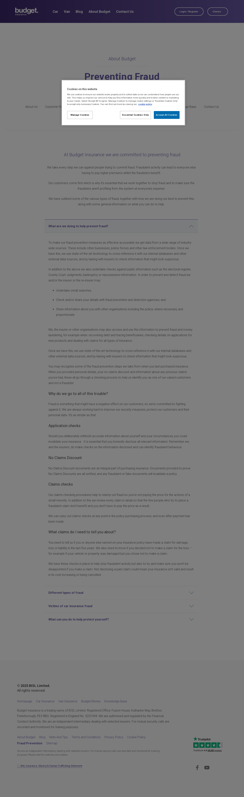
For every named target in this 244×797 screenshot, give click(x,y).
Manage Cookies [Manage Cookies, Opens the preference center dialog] (80, 115)
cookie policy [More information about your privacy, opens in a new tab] (145, 104)
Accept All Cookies (166, 115)
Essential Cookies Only (135, 115)
